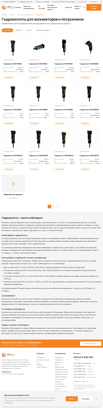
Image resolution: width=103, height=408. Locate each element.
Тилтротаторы (59, 384)
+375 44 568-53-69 (79, 374)
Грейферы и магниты (61, 372)
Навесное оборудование (29, 7)
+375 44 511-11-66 (79, 377)
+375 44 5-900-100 (9, 2)
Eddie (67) (19, 30)
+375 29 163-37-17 (79, 366)
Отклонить (86, 399)
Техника (18, 7)
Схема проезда (42, 367)
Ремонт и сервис (77, 7)
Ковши (57, 364)
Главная (4, 14)
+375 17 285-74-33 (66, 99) (81, 363)
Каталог (12, 14)
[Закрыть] (97, 399)
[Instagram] (100, 2)
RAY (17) (29, 30)
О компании (40, 357)
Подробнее (8, 402)
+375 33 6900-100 (79, 369)
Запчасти (68, 7)
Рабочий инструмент (43, 30)
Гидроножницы (59, 367)
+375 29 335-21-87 (79, 371)
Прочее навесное (60, 386)
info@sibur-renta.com (25, 2)
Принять (72, 399)
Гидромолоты (59, 357)
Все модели (7, 30)
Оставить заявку (93, 7)
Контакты (39, 364)
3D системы (41, 7)
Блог (38, 362)
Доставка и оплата (43, 360)
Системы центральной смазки (55, 7)
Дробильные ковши (61, 369)
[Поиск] (84, 7)
